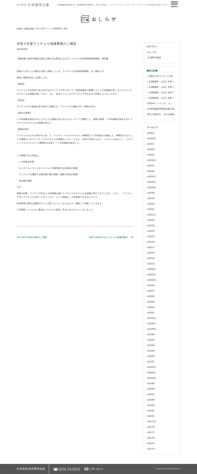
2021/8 (151, 242)
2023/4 (151, 198)
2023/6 (151, 193)
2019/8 (151, 334)
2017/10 (152, 421)
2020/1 (151, 313)
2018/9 (151, 383)
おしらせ (152, 52)
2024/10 (152, 160)
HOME (19, 28)
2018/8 (151, 389)
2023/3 (151, 204)
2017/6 (151, 438)
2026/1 (151, 133)
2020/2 (151, 307)
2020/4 (151, 302)
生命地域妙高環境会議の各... (162, 109)
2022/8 (151, 220)
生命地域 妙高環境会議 (31, 468)
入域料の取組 (28, 28)
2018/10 (152, 378)
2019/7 (151, 340)
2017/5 (151, 443)
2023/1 (151, 209)
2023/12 (152, 176)
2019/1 (151, 362)
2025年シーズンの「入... (160, 103)
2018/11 (152, 372)
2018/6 (151, 400)
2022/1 (151, 236)
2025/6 (151, 149)
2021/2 (151, 264)
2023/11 (152, 182)
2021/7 (151, 247)
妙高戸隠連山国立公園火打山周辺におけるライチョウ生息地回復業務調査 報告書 (68, 58)
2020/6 (151, 296)
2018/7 (151, 394)
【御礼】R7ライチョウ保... (161, 76)
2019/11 (152, 323)
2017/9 (151, 427)
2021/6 (151, 253)
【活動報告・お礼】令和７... (162, 81)
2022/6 (151, 225)
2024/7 (151, 166)
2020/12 (152, 269)
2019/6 (151, 345)
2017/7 (151, 432)
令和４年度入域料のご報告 (32, 237)
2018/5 (151, 405)
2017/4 (151, 449)
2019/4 (151, 356)
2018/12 (152, 367)
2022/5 (151, 231)
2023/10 (152, 187)
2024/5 (151, 171)
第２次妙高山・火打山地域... (162, 114)
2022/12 (152, 215)
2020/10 (152, 280)
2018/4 (151, 410)
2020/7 (151, 291)
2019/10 (152, 329)
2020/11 (152, 274)
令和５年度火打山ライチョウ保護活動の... (111, 237)
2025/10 (152, 138)
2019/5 (151, 351)
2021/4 (151, 258)
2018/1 (151, 416)
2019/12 (152, 318)
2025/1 (151, 155)
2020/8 (151, 285)
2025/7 (151, 144)
